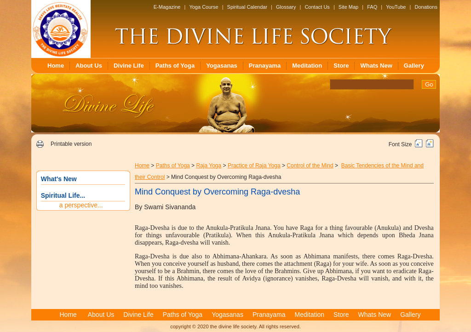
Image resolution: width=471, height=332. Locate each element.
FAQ (372, 7)
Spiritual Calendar (247, 7)
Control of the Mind (310, 165)
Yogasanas (221, 65)
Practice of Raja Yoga (254, 165)
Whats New (376, 65)
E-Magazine (167, 7)
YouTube (396, 7)
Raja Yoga (208, 165)
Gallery (414, 65)
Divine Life (129, 65)
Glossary (286, 7)
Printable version (71, 144)
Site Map (348, 7)
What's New (59, 179)
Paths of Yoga (175, 65)
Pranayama (265, 65)
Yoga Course (203, 7)
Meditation (307, 65)
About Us (88, 65)
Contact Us (316, 7)
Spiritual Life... (63, 195)
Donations (425, 7)
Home (55, 65)
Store (341, 65)
